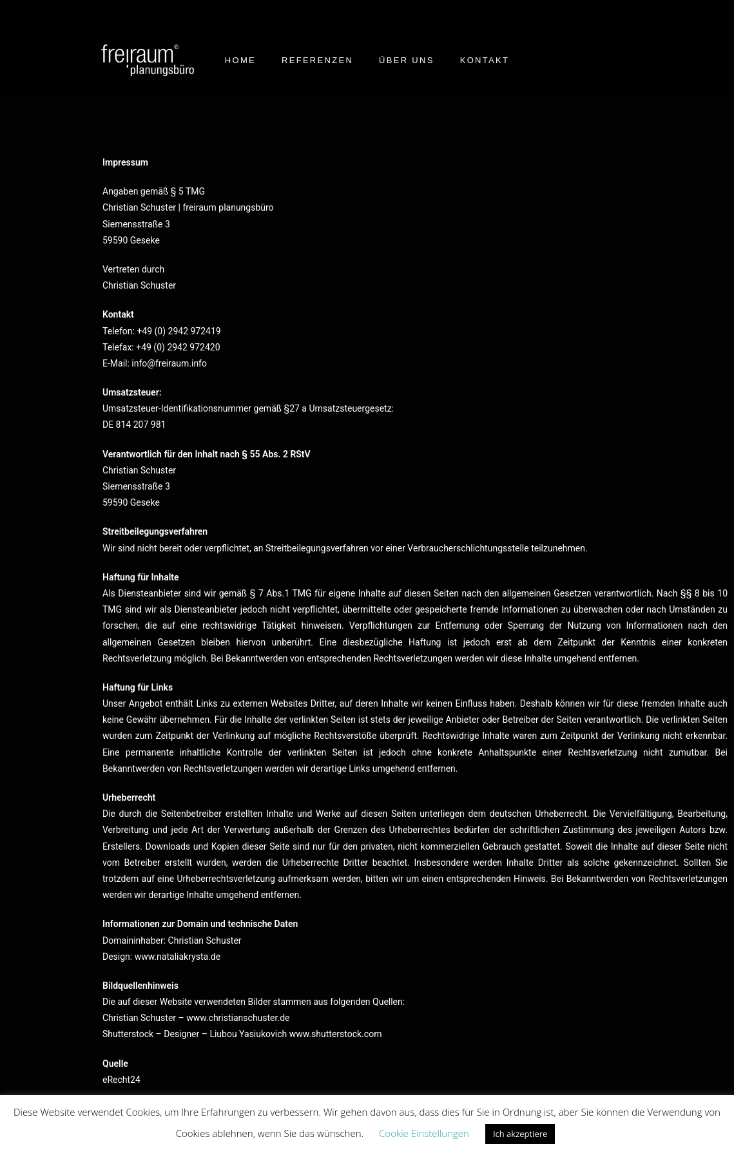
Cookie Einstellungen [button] (424, 1133)
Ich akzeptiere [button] (520, 1134)
